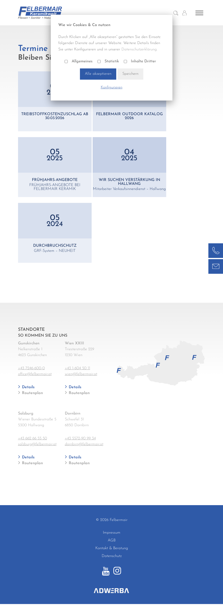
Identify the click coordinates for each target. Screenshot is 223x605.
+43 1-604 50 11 (77, 368)
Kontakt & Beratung (111, 548)
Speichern (130, 74)
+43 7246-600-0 (31, 368)
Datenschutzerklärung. (139, 49)
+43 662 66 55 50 (32, 438)
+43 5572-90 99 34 (80, 438)
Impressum (111, 533)
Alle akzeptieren (98, 74)
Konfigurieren (111, 87)
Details (28, 387)
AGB (112, 540)
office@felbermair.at (35, 374)
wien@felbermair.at (81, 374)
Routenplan (32, 393)
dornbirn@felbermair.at (84, 444)
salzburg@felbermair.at (37, 444)
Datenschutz (112, 556)
